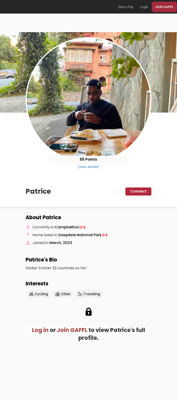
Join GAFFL (72, 330)
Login (144, 7)
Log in (40, 330)
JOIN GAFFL (164, 7)
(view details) (89, 167)
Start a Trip (125, 7)
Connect (138, 191)
